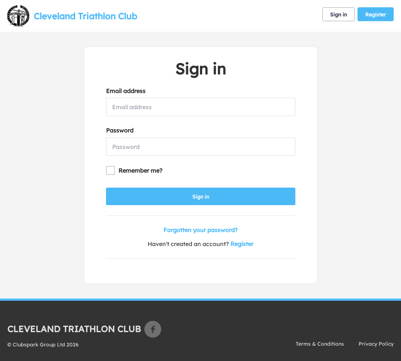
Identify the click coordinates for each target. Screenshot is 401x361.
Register (375, 14)
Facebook (152, 329)
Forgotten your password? (200, 230)
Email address (125, 91)
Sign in (338, 14)
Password (119, 130)
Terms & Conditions (320, 344)
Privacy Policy (376, 344)
